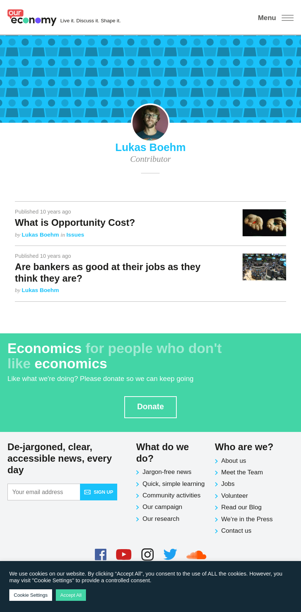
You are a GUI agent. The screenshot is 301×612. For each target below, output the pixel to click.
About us (233, 460)
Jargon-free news (167, 471)
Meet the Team (242, 472)
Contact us (236, 530)
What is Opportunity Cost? (75, 222)
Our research (161, 518)
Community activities (172, 495)
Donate (150, 406)
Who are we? (244, 447)
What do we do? (162, 453)
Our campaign (162, 506)
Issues (75, 234)
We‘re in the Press (247, 519)
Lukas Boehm (41, 234)
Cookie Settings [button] (31, 595)
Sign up (98, 492)
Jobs (228, 483)
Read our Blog (241, 507)
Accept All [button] (70, 595)
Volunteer (234, 495)
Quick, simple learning (174, 483)
